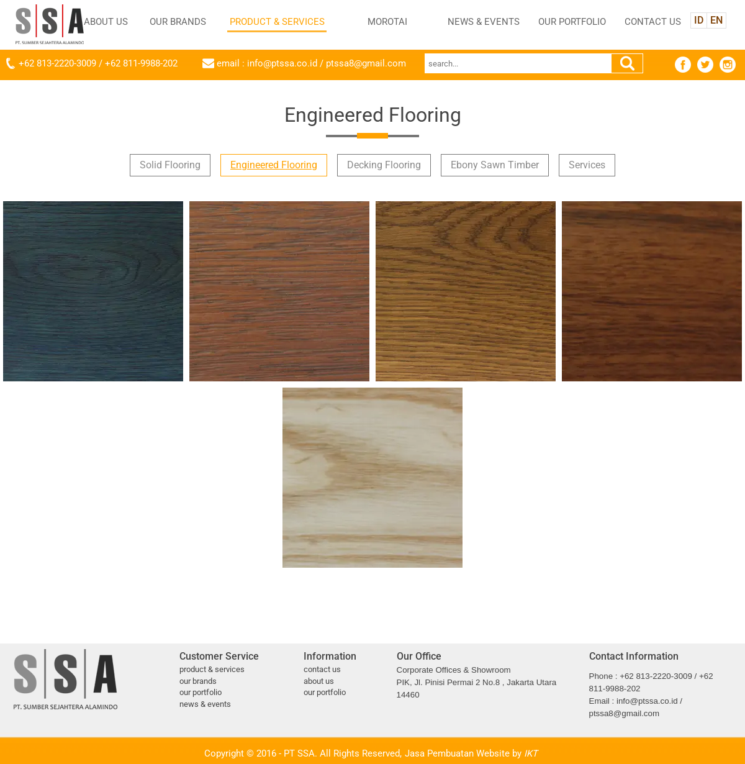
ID (698, 20)
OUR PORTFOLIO (572, 21)
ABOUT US (106, 21)
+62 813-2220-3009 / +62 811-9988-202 (98, 63)
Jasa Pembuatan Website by (471, 753)
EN (716, 20)
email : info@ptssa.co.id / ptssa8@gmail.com (311, 63)
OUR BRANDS (178, 21)
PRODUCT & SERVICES (277, 21)
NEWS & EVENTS (484, 21)
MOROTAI (387, 21)
